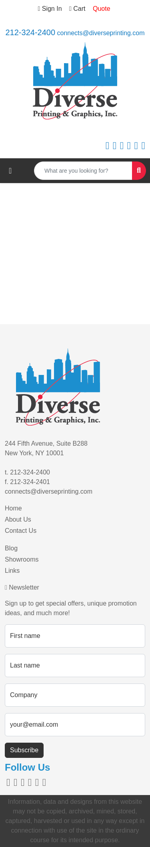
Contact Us (20, 530)
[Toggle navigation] (10, 170)
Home (13, 508)
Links (12, 570)
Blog (11, 548)
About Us (18, 519)
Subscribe (24, 750)
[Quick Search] (83, 170)
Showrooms (21, 559)
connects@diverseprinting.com (101, 33)
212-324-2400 (30, 32)
